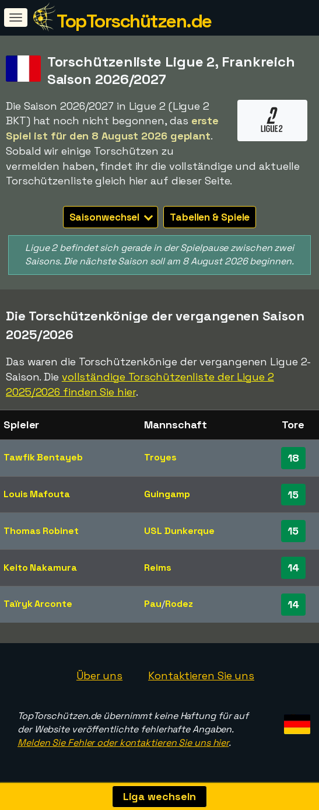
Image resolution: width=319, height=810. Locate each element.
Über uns (99, 675)
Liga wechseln (160, 796)
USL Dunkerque (179, 531)
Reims (157, 567)
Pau (153, 604)
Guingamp (167, 494)
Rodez (179, 604)
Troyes (160, 457)
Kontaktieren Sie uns (201, 675)
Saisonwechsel (111, 217)
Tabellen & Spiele (210, 217)
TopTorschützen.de (134, 21)
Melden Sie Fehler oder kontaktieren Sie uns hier (123, 742)
